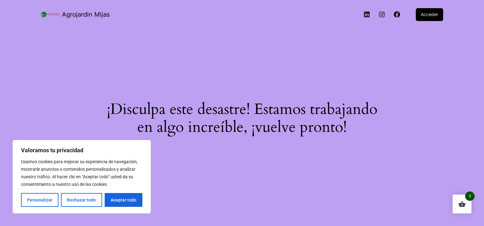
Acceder (429, 14)
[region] (82, 176)
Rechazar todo (81, 199)
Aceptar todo (123, 199)
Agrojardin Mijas (86, 14)
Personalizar (39, 199)
